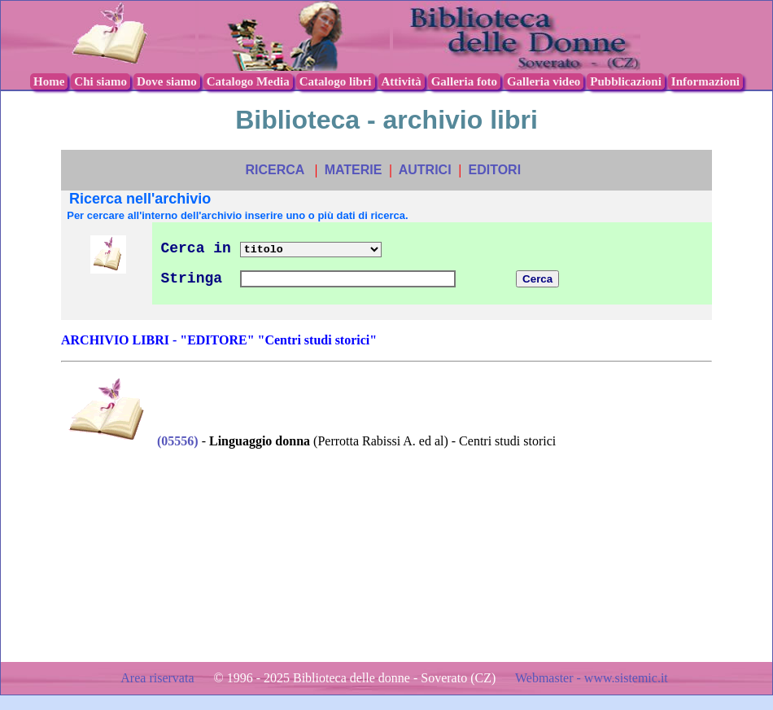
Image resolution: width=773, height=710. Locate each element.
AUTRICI (425, 170)
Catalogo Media (248, 81)
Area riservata (158, 678)
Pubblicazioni (626, 81)
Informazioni (705, 81)
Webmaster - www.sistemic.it (591, 678)
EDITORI (494, 170)
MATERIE (353, 170)
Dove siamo (167, 81)
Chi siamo (100, 81)
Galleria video (543, 81)
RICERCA (274, 170)
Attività (401, 81)
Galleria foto (464, 81)
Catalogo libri (335, 81)
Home (48, 81)
